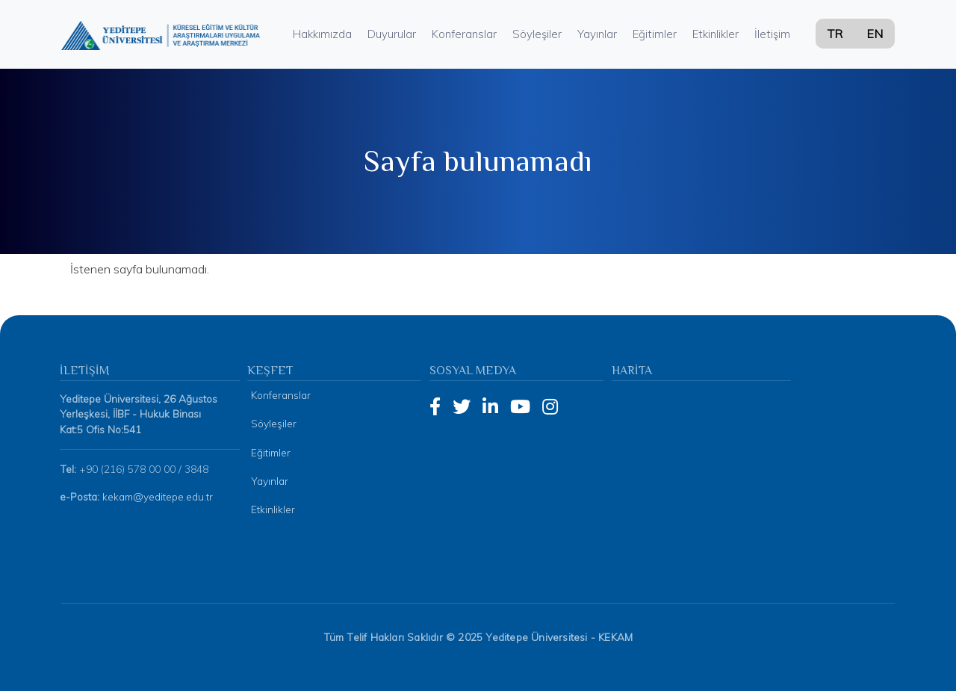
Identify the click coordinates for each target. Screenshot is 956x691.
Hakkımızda (322, 34)
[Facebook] (435, 406)
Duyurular (391, 34)
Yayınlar (597, 34)
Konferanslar (464, 34)
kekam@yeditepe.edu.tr (157, 496)
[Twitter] (462, 406)
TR (835, 33)
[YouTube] (520, 406)
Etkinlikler (715, 34)
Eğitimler (655, 34)
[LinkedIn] (490, 406)
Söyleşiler (537, 34)
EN (874, 33)
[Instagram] (550, 406)
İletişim (772, 34)
